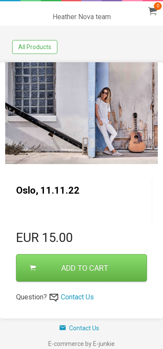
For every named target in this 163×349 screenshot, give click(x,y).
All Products (34, 47)
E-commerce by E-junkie (81, 343)
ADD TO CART (69, 267)
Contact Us (77, 297)
